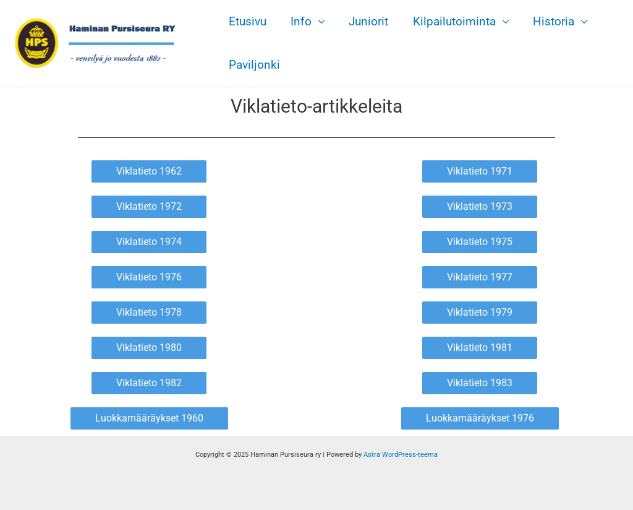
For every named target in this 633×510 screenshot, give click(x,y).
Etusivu (247, 21)
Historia (550, 21)
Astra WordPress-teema (400, 455)
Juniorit (366, 21)
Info (299, 21)
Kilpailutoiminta (451, 21)
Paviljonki (253, 65)
